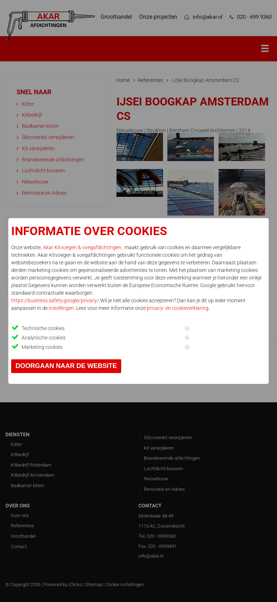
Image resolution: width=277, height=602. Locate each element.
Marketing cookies (42, 347)
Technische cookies (43, 328)
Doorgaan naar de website (66, 365)
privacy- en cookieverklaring (177, 308)
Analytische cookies (44, 338)
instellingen (61, 308)
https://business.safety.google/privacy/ (55, 300)
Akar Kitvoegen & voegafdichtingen (82, 247)
